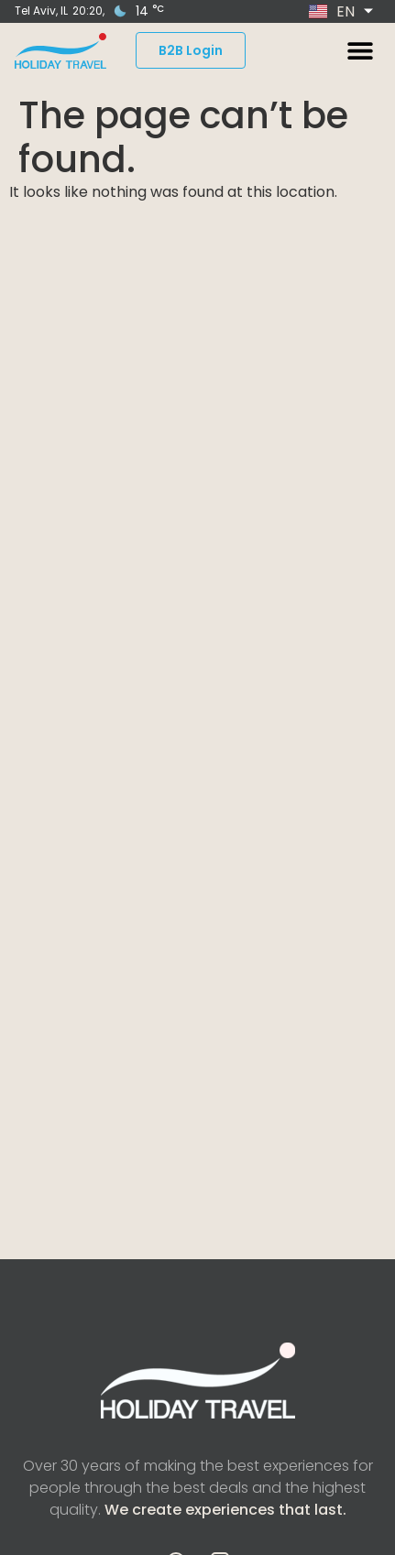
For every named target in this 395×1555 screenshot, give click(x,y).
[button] (359, 50)
